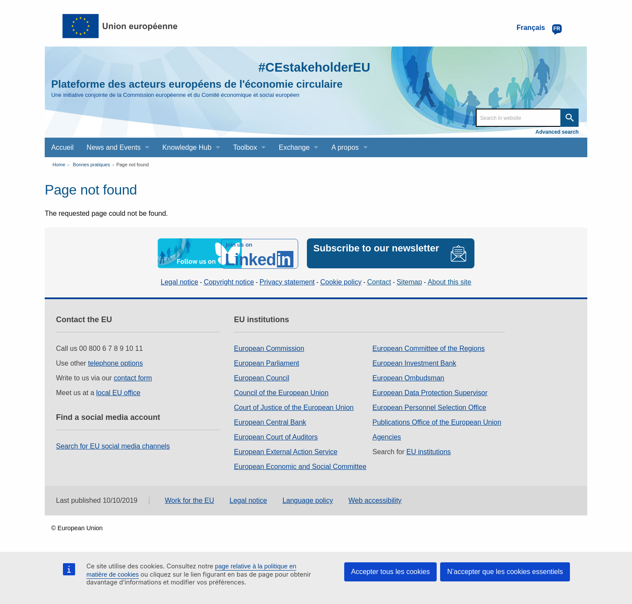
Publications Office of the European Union (436, 421)
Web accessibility (375, 500)
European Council (261, 377)
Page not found (132, 164)
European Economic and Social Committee (300, 465)
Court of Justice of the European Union (294, 406)
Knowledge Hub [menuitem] (186, 147)
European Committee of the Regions (428, 347)
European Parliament (266, 362)
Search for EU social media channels (113, 445)
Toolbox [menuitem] (245, 147)
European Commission (269, 347)
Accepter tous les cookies (390, 571)
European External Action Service (285, 451)
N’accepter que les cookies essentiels (505, 571)
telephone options (115, 362)
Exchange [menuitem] (294, 147)
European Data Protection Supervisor (429, 392)
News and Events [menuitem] (114, 147)
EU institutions (428, 451)
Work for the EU (189, 500)
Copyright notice (229, 281)
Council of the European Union (281, 392)
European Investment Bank (414, 362)
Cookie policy (341, 281)
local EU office (118, 392)
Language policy (308, 500)
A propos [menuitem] (345, 147)
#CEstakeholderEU (312, 67)
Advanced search (557, 132)
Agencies (386, 436)
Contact (379, 281)
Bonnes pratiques (91, 164)
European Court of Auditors (276, 436)
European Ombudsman (408, 377)
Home (59, 164)
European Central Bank (270, 421)
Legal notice (179, 281)
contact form (133, 377)
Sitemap (409, 281)
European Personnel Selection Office (429, 406)
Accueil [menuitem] (62, 147)
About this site (449, 281)
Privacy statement (287, 281)
